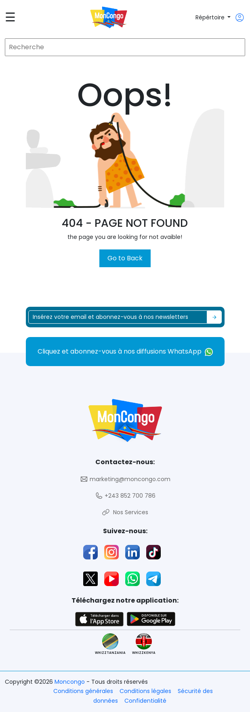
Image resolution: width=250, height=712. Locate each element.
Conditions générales (83, 691)
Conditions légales (145, 691)
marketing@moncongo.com (125, 479)
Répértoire (210, 17)
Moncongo (70, 682)
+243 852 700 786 (125, 496)
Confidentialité (145, 701)
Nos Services (125, 512)
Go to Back (125, 258)
